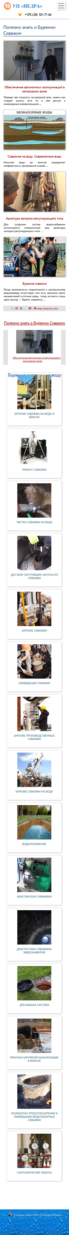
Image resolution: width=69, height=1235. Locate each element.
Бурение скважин (34, 284)
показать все (50, 308)
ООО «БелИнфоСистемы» (47, 1215)
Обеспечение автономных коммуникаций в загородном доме (34, 89)
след (39, 308)
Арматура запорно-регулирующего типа (34, 218)
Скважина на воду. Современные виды (34, 156)
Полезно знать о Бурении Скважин (34, 323)
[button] (61, 6)
